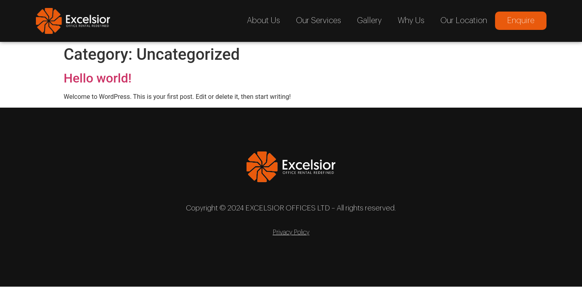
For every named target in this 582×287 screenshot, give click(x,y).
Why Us (411, 21)
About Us (263, 21)
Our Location (463, 21)
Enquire (521, 21)
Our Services (318, 21)
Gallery (369, 21)
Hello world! (98, 78)
